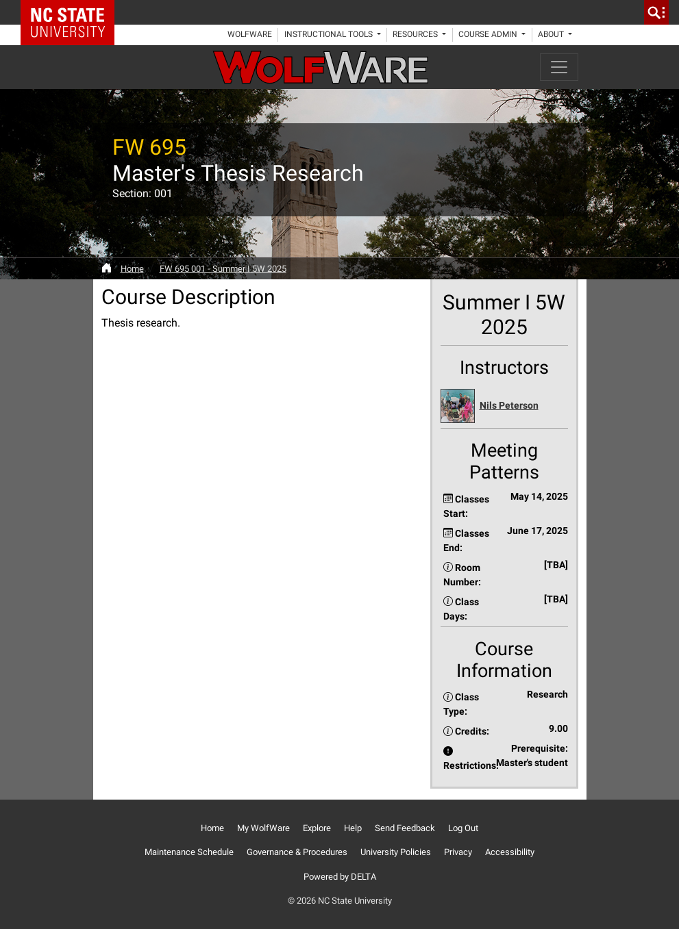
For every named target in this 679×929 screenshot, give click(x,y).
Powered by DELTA (340, 876)
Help (353, 828)
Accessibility (509, 852)
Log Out (463, 828)
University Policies (395, 852)
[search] (656, 12)
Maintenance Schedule (189, 852)
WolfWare (249, 34)
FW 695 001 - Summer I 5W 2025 (223, 269)
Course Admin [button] (488, 34)
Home (132, 269)
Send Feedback (405, 828)
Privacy (458, 852)
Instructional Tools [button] (329, 34)
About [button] (552, 34)
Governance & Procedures (297, 852)
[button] (504, 406)
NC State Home (72, 12)
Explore (317, 828)
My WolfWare (263, 828)
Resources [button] (416, 34)
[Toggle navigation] (559, 67)
